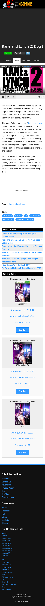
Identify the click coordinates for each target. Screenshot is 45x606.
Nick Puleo (27, 66)
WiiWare (5, 555)
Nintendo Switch (7, 548)
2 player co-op (35, 216)
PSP (3, 575)
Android (4, 533)
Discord (5, 523)
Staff (4, 491)
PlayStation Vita (7, 572)
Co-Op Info (26, 60)
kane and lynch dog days (25, 219)
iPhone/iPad (6, 541)
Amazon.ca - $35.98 (22, 384)
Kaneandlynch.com (17, 204)
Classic (4, 536)
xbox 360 (18, 216)
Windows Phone (7, 577)
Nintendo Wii (6, 553)
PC (28, 53)
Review (36, 60)
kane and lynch (8, 219)
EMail (4, 508)
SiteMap (5, 494)
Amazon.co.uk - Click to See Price (22, 316)
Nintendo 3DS (6, 543)
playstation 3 (7, 216)
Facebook (6, 511)
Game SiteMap (8, 497)
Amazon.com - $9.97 (22, 432)
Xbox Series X (6, 589)
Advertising (6, 485)
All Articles (7, 60)
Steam (4, 517)
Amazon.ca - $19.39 (22, 445)
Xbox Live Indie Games (9, 584)
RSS (3, 514)
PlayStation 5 (6, 570)
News (17, 60)
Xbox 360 (8, 53)
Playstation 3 (19, 53)
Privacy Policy (8, 488)
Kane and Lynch (35, 123)
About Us (5, 479)
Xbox (3, 579)
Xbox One (5, 587)
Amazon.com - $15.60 (22, 371)
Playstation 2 (6, 562)
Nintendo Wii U (7, 550)
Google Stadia (6, 538)
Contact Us (6, 482)
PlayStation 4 (6, 567)
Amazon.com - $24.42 (22, 310)
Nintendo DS (6, 545)
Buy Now (22, 330)
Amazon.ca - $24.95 (22, 323)
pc (26, 216)
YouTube (5, 520)
